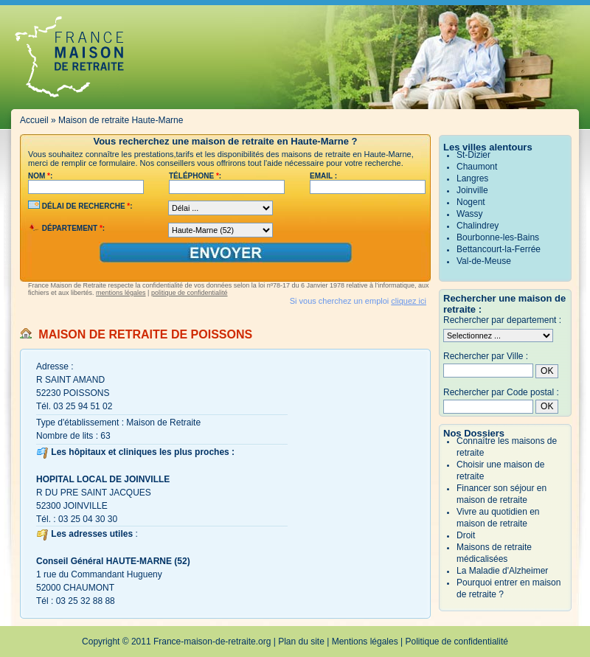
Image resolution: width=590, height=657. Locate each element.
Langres (472, 178)
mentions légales (121, 292)
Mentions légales (365, 641)
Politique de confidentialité (457, 641)
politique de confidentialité (189, 292)
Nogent (471, 202)
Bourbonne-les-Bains (498, 237)
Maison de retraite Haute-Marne (120, 120)
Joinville (472, 190)
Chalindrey (478, 225)
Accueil (34, 120)
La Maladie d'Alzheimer (502, 571)
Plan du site (301, 641)
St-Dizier (473, 155)
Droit (466, 535)
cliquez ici (408, 300)
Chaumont (477, 166)
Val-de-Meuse (484, 261)
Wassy (470, 214)
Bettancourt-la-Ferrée (499, 249)
